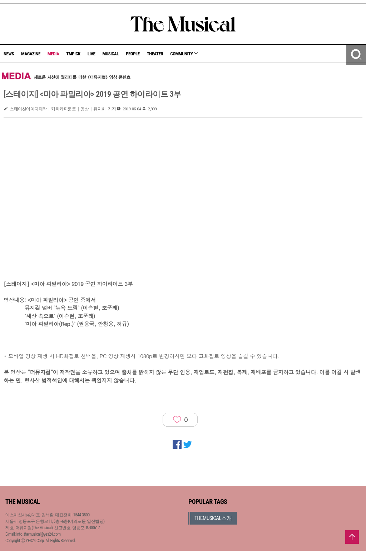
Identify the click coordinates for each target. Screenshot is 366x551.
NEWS (9, 53)
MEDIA (53, 53)
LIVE (91, 53)
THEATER (155, 53)
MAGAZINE (30, 53)
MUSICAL (110, 53)
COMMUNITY (184, 53)
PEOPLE (133, 53)
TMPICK (73, 53)
